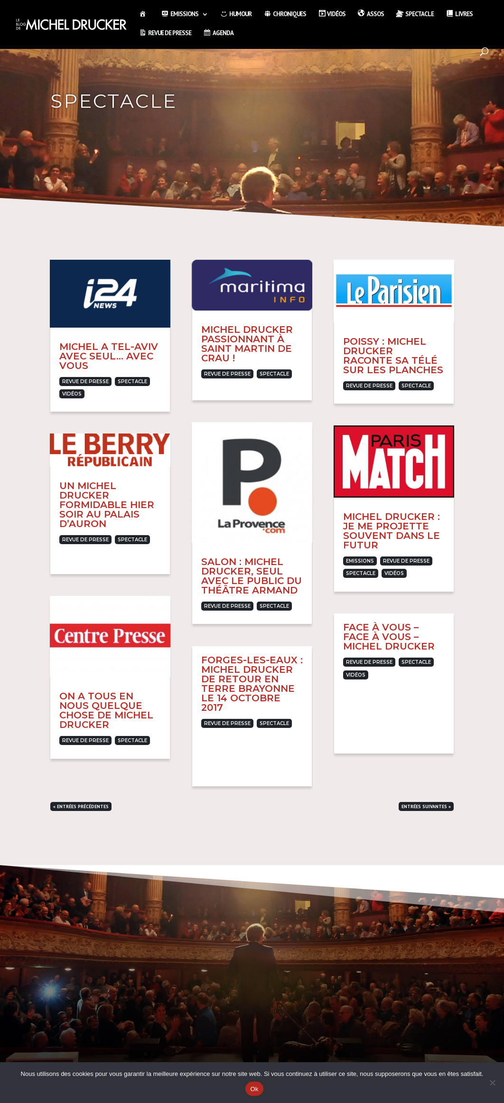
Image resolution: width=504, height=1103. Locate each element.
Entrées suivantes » (426, 806)
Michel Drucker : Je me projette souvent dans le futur (391, 531)
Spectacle (132, 381)
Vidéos (72, 394)
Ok (254, 1089)
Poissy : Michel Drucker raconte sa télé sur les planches (393, 356)
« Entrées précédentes (81, 806)
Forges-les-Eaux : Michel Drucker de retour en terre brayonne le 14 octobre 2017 (252, 683)
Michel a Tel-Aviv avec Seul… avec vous (108, 356)
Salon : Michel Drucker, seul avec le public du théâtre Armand (251, 576)
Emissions (360, 561)
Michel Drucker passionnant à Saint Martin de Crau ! (247, 344)
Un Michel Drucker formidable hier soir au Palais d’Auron (106, 504)
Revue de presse (85, 381)
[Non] (492, 1082)
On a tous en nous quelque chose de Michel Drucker (106, 710)
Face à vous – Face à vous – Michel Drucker (389, 637)
